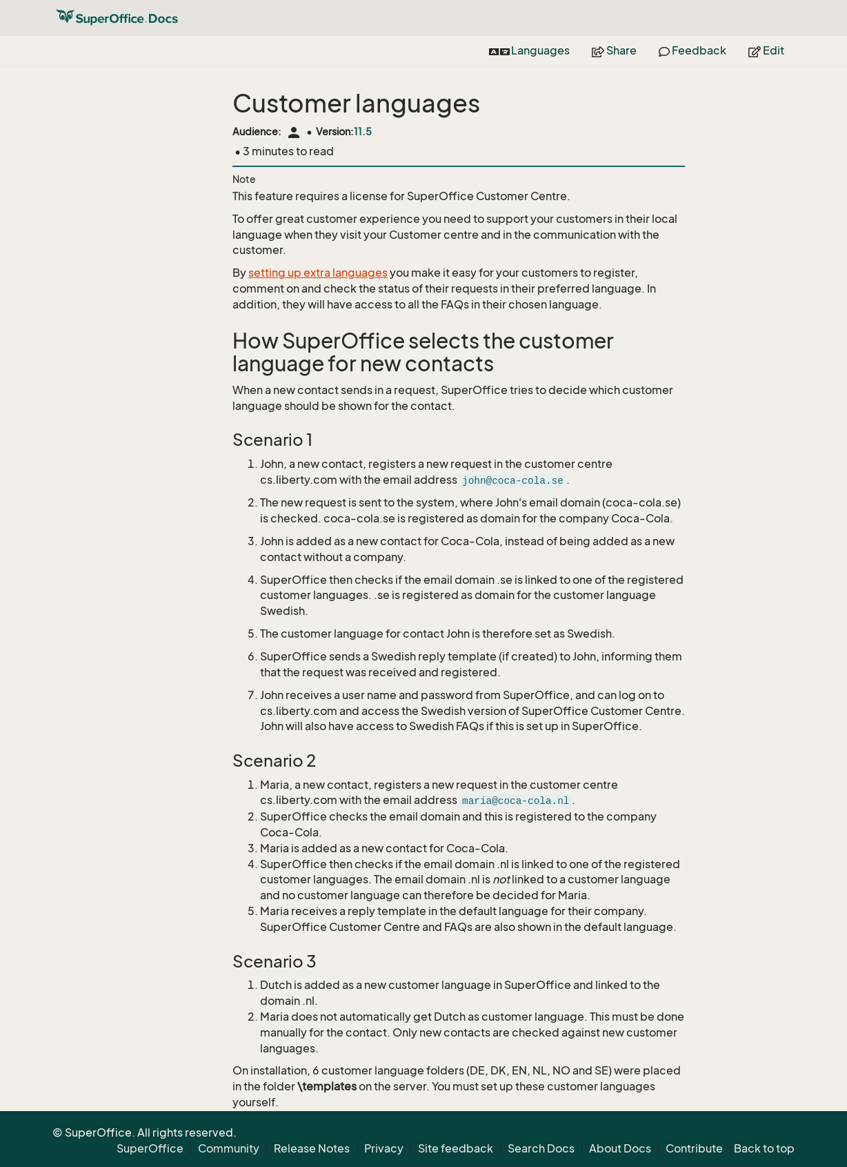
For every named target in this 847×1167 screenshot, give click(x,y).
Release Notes (312, 1148)
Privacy (383, 1148)
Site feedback (455, 1148)
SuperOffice (150, 1148)
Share (614, 50)
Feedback (692, 50)
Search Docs (541, 1148)
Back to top (764, 1148)
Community (228, 1148)
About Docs (620, 1148)
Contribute (694, 1148)
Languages (529, 50)
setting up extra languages (318, 273)
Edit (766, 50)
